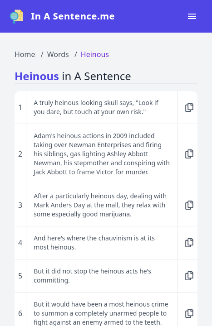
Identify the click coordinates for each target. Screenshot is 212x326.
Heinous (95, 54)
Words (58, 54)
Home (25, 54)
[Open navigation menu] (192, 16)
